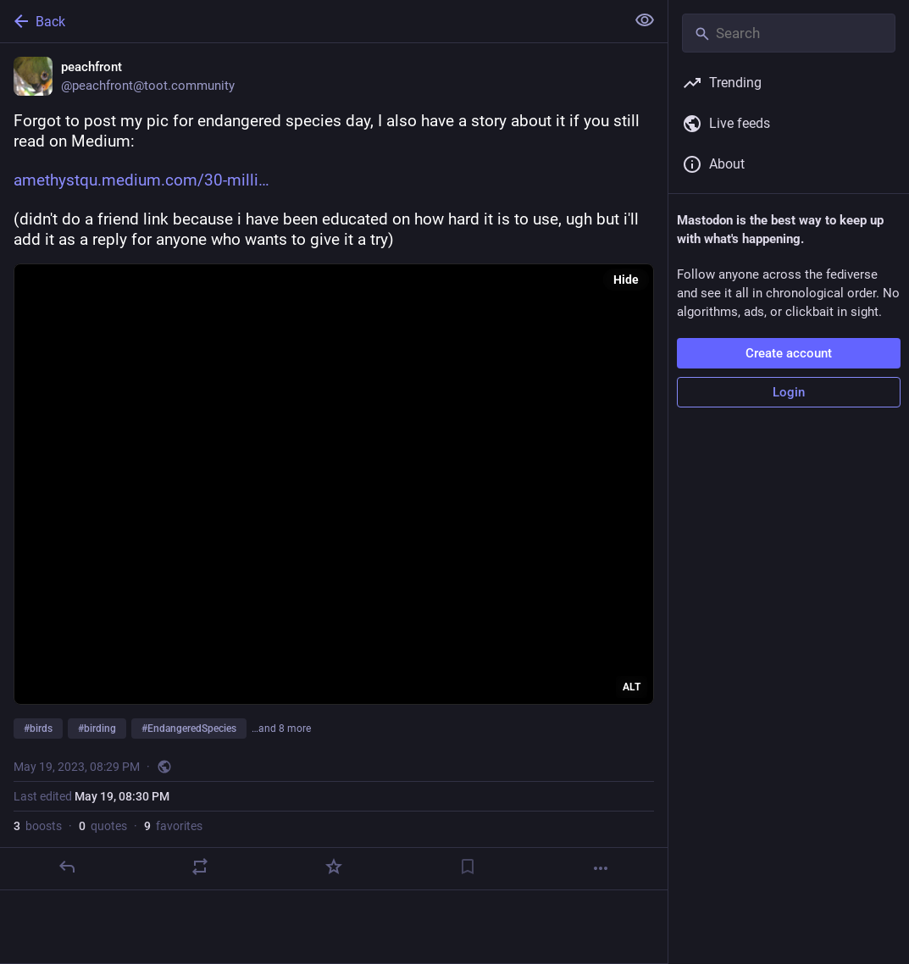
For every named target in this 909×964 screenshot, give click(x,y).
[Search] (788, 33)
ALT (631, 687)
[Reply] (67, 866)
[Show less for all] (645, 20)
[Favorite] (334, 866)
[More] (600, 868)
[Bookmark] (467, 866)
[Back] (311, 21)
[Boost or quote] (200, 866)
